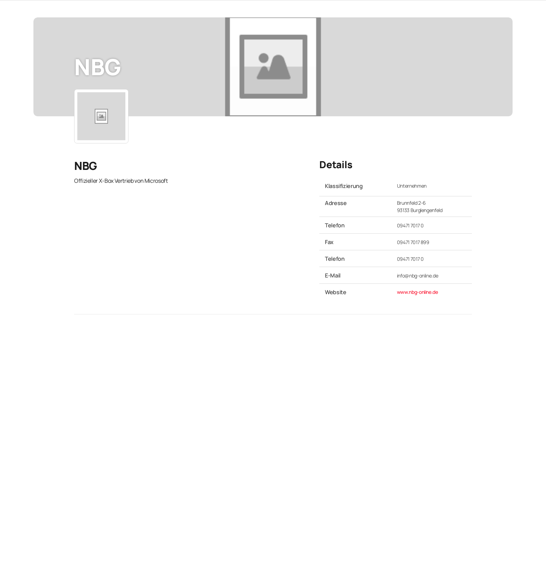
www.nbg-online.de (417, 292)
